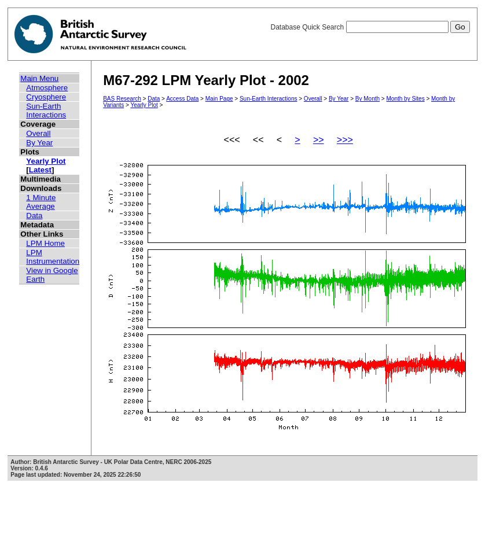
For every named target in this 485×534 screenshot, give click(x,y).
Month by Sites (406, 98)
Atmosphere (47, 87)
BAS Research (122, 98)
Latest (40, 169)
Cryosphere (46, 97)
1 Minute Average (41, 202)
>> (318, 140)
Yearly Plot (45, 161)
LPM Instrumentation (52, 257)
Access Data (182, 98)
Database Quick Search (369, 27)
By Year (39, 142)
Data (34, 215)
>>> (345, 140)
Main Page (219, 98)
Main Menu (39, 78)
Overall (38, 133)
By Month (367, 98)
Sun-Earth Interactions (46, 110)
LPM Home (45, 243)
